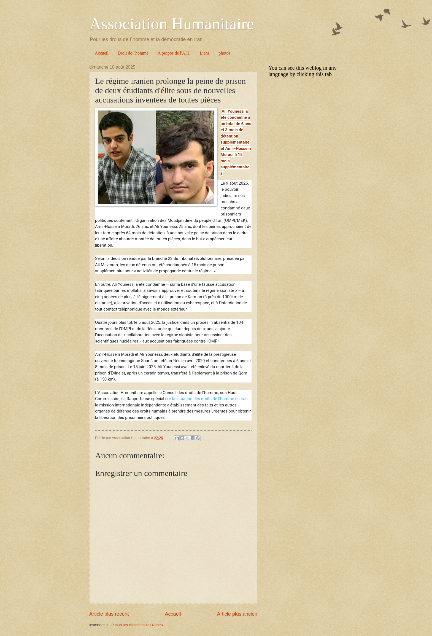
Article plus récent (109, 614)
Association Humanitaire (171, 24)
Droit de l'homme (133, 53)
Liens (205, 53)
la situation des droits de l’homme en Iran (209, 398)
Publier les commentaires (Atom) (137, 625)
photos (224, 53)
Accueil (102, 53)
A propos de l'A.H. (174, 53)
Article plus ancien (237, 614)
